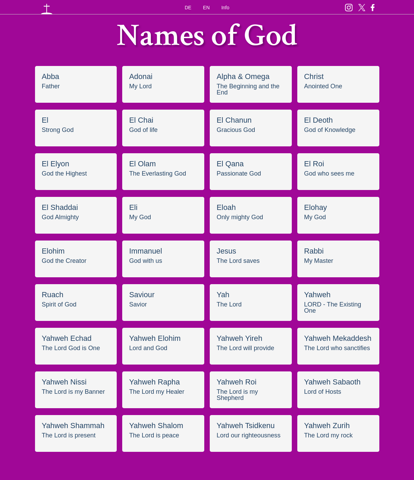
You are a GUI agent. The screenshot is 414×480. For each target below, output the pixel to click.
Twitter (362, 6)
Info (225, 7)
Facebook (373, 6)
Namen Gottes (47, 8)
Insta (349, 6)
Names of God (207, 39)
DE (188, 7)
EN (206, 7)
